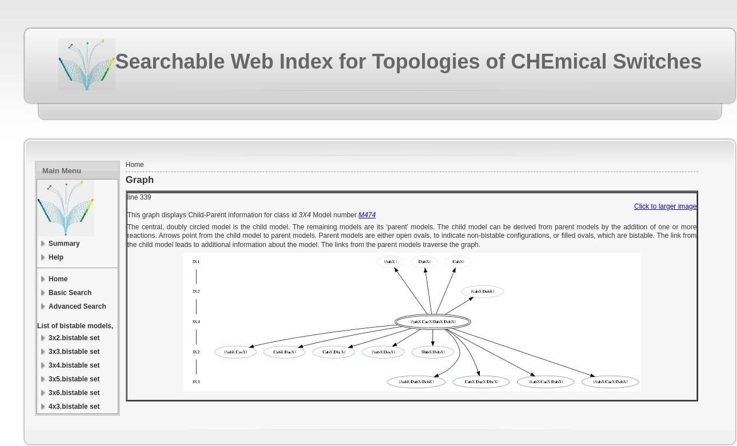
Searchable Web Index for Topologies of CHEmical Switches (408, 61)
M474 (367, 215)
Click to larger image (665, 206)
